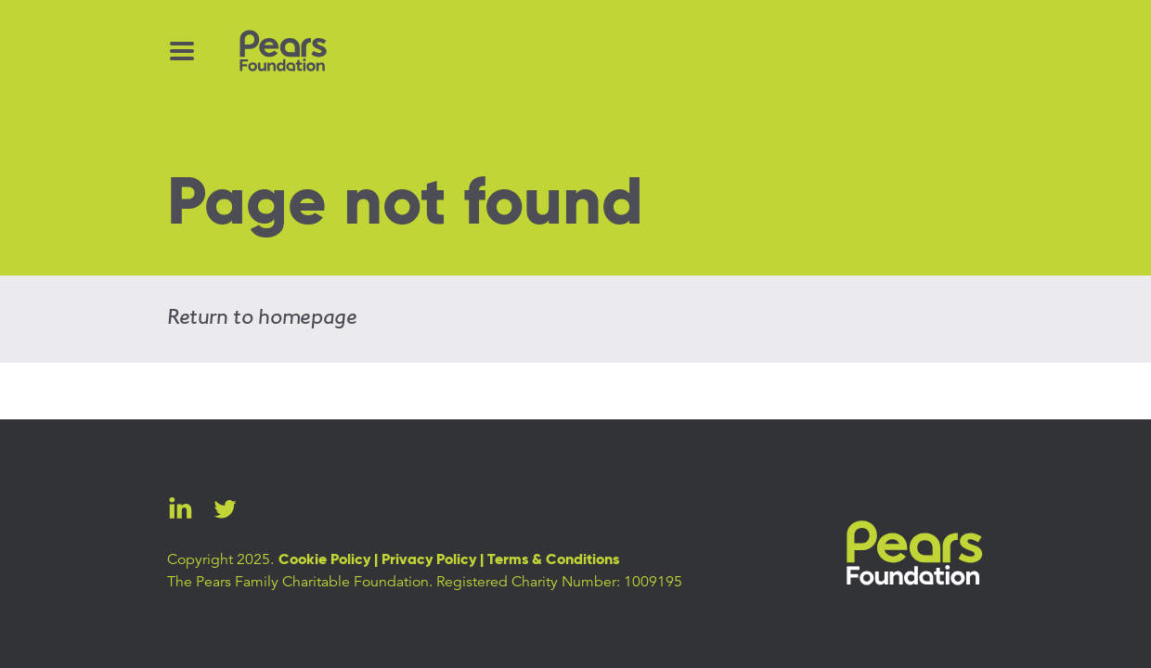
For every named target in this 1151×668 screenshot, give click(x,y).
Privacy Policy (429, 560)
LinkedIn (180, 508)
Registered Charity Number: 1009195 (559, 581)
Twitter (224, 508)
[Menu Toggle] (182, 51)
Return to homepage (262, 318)
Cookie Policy (324, 560)
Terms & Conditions (553, 560)
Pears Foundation (914, 553)
